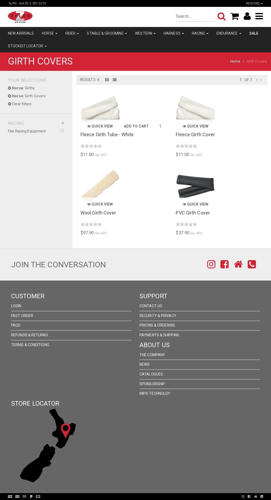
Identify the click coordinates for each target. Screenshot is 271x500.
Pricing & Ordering (157, 325)
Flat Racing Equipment (36, 130)
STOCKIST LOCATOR (27, 46)
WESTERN (145, 33)
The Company (152, 355)
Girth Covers (27, 96)
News (144, 364)
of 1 (248, 80)
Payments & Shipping (159, 335)
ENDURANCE (228, 33)
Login (16, 306)
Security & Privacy (157, 316)
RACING (200, 33)
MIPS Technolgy (154, 393)
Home (235, 61)
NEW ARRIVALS (21, 33)
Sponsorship (152, 384)
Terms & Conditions (30, 345)
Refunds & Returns (29, 335)
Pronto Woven (137, 496)
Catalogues (151, 374)
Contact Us (150, 306)
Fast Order (22, 316)
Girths (21, 88)
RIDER (72, 33)
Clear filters (20, 104)
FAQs (15, 325)
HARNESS (174, 33)
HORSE (49, 33)
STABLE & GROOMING (107, 33)
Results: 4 (89, 79)
